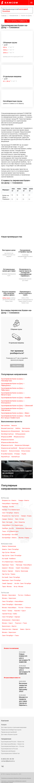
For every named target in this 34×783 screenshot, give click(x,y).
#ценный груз (16, 457)
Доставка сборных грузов (9, 734)
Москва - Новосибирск (9, 607)
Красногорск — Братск (9, 626)
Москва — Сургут (7, 623)
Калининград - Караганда (24, 528)
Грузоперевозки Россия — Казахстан (12, 742)
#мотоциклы (25, 431)
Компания (5, 721)
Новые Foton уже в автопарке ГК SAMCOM (24, 671)
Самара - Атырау (26, 516)
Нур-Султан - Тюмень (8, 574)
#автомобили (5, 425)
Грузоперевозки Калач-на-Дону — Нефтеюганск (13, 409)
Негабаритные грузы (12, 101)
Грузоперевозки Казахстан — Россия (12, 746)
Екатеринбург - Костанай (10, 534)
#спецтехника (25, 451)
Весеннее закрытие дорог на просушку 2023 (23, 687)
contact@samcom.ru (8, 761)
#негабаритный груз (7, 434)
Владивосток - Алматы (9, 500)
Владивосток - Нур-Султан (10, 516)
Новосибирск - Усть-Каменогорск (12, 525)
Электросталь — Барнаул (10, 629)
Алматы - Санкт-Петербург (10, 549)
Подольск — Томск (21, 623)
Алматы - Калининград (9, 546)
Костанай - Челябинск (9, 558)
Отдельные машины (12, 76)
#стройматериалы (7, 454)
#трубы (24, 454)
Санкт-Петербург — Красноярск (12, 604)
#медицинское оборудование (10, 431)
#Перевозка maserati (7, 440)
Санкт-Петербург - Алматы (10, 513)
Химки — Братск (25, 629)
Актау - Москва (18, 586)
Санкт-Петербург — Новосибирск (12, 601)
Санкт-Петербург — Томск (10, 635)
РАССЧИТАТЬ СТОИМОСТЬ (17, 21)
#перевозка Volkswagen (22, 445)
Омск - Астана (19, 519)
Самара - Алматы (23, 500)
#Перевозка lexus (19, 437)
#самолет (4, 451)
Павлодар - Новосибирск (24, 565)
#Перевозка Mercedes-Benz (9, 442)
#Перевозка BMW (6, 437)
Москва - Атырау (24, 538)
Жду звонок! (17, 365)
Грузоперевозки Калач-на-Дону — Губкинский (17, 406)
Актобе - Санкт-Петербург (23, 583)
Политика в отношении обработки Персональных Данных (16, 778)
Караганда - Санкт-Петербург (11, 580)
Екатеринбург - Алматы (9, 538)
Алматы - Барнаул (7, 571)
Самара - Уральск (7, 519)
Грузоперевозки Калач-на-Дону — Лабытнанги (13, 389)
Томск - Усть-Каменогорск (10, 531)
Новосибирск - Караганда (10, 503)
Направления (6, 739)
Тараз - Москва (7, 586)
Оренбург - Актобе (8, 507)
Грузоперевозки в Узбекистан (10, 753)
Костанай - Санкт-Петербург (11, 577)
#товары (17, 454)
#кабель (18, 428)
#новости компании (11, 648)
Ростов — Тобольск (24, 607)
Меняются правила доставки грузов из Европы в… (23, 701)
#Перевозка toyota (7, 445)
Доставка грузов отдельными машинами (13, 727)
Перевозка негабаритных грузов (11, 730)
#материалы (26, 428)
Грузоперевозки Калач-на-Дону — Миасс (15, 413)
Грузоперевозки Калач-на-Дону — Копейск (16, 398)
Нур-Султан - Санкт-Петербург (11, 555)
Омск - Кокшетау (19, 522)
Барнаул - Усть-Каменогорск (11, 510)
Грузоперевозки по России (9, 749)
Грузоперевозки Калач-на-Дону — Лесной (15, 416)
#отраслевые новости (12, 678)
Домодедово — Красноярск (11, 620)
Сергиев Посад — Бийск (9, 614)
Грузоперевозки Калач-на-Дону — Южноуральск (13, 402)
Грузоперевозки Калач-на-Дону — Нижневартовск (13, 380)
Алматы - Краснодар (21, 571)
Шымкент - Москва (8, 568)
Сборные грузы (10, 42)
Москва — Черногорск (9, 598)
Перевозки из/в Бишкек (8, 751)
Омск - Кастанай (7, 522)
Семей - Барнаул (7, 583)
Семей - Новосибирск (22, 568)
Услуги (3, 725)
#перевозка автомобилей (9, 448)
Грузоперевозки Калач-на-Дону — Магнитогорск (13, 394)
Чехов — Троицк (7, 611)
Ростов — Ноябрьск (24, 595)
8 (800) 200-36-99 (7, 759)
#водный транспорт (7, 428)
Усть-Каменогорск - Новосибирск (12, 562)
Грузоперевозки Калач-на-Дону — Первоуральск (13, 385)
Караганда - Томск (8, 565)
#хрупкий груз (5, 457)
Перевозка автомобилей (9, 732)
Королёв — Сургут (20, 611)
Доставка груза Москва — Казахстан (12, 744)
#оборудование (20, 434)
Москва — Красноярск (9, 595)
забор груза (6, 298)
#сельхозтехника (14, 451)
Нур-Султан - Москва (8, 552)
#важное (14, 425)
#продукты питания (25, 448)
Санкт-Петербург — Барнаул (11, 617)
